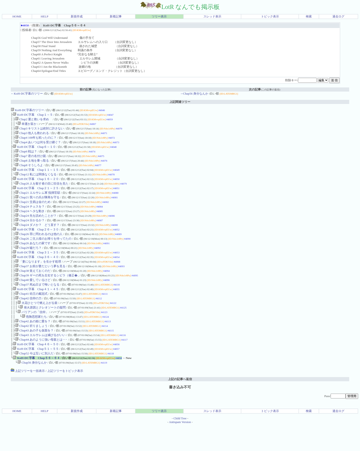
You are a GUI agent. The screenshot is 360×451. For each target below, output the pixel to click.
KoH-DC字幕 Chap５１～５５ (36, 372)
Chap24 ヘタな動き (30, 221)
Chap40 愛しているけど (33, 297)
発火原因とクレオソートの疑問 (42, 327)
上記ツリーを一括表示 (28, 396)
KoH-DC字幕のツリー (27, 110)
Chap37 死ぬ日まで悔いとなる (37, 302)
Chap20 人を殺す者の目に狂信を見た (41, 191)
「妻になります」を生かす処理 (38, 276)
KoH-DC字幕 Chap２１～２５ (36, 196)
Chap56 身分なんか (32, 387)
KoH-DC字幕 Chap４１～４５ (36, 307)
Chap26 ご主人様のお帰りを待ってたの (43, 251)
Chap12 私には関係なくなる (35, 180)
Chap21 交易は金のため (33, 211)
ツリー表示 (159, 16)
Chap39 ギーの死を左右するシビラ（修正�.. (47, 292)
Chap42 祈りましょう (31, 347)
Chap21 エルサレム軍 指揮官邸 (37, 201)
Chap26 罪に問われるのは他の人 (38, 246)
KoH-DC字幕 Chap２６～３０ (36, 241)
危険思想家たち (34, 337)
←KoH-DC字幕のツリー (27, 93)
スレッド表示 (212, 16)
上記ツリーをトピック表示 (65, 396)
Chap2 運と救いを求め (33, 120)
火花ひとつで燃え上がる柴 (37, 322)
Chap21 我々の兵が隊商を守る (37, 206)
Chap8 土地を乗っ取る (32, 165)
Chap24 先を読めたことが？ (35, 226)
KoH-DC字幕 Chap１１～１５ (36, 175)
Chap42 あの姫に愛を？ (33, 342)
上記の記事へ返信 (180, 404)
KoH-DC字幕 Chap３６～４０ (36, 271)
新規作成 (77, 16)
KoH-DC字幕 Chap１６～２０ (36, 186)
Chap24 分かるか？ (30, 231)
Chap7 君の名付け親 (30, 160)
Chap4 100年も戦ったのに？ (35, 140)
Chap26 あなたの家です (33, 256)
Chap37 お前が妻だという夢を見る (40, 281)
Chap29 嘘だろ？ (28, 261)
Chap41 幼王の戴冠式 (31, 312)
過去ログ (338, 16)
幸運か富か (27, 125)
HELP (44, 16)
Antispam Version (180, 447)
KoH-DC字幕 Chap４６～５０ (36, 367)
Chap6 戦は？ (26, 155)
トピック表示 (270, 16)
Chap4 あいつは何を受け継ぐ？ (38, 145)
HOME (16, 16)
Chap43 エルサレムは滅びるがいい (40, 357)
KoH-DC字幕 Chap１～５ (33, 115)
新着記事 (116, 16)
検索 (309, 16)
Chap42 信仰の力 (28, 317)
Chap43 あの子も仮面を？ (34, 352)
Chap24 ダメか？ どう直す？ (37, 236)
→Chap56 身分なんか (194, 93)
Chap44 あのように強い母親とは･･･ (41, 362)
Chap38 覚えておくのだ (33, 287)
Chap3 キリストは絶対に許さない (39, 130)
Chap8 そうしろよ (29, 170)
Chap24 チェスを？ (30, 216)
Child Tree (180, 443)
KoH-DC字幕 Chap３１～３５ (36, 266)
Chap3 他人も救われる (32, 135)
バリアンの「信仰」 (32, 332)
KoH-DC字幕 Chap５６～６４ (36, 382)
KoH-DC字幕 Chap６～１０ (34, 150)
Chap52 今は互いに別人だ (34, 377)
